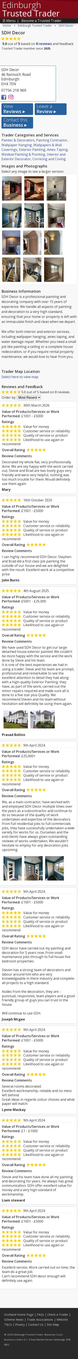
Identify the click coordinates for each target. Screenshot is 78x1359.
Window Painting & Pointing (23, 154)
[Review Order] (29, 397)
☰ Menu (8, 20)
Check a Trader (57, 1315)
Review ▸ (46, 109)
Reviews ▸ (14, 109)
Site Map (53, 1325)
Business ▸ (15, 122)
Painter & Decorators (18, 140)
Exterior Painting (32, 149)
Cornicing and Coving (49, 159)
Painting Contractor (51, 140)
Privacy (20, 1325)
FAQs (40, 1315)
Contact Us (35, 1325)
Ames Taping (57, 149)
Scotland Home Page (18, 1315)
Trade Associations (40, 1320)
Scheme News (14, 1320)
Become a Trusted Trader (41, 20)
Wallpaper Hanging (16, 145)
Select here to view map (19, 377)
